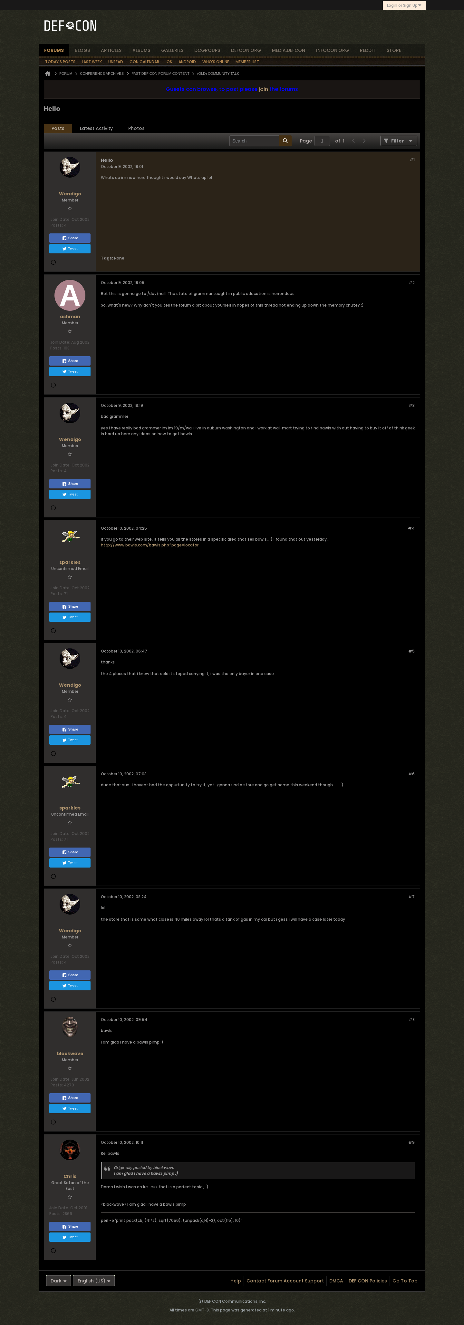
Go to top (405, 1281)
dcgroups (207, 50)
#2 (412, 282)
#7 (411, 896)
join (263, 89)
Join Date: (61, 219)
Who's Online (215, 61)
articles (111, 50)
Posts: (57, 225)
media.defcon (288, 50)
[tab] (58, 128)
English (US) (94, 1281)
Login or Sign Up (404, 5)
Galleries (172, 50)
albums (141, 50)
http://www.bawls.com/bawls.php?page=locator (149, 545)
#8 (412, 1019)
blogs (82, 50)
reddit (368, 50)
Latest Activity (96, 128)
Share (70, 238)
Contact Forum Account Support (285, 1281)
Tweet (69, 249)
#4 (411, 528)
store (394, 50)
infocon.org (332, 50)
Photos (136, 128)
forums (54, 50)
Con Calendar (144, 61)
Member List (247, 61)
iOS (169, 61)
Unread (115, 61)
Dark (59, 1281)
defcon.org (246, 50)
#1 (412, 159)
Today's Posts (60, 61)
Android (187, 61)
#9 (411, 1142)
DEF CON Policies (368, 1281)
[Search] (260, 140)
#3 (412, 405)
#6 (411, 774)
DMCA (336, 1281)
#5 (411, 651)
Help (235, 1281)
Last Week (92, 61)
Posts (58, 128)
